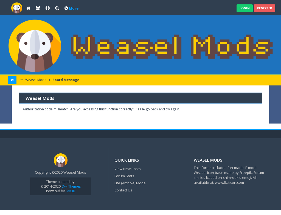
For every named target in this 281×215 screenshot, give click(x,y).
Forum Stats (124, 175)
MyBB (70, 191)
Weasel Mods (35, 80)
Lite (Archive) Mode (130, 182)
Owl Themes (71, 186)
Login (245, 8)
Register (264, 8)
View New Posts (127, 168)
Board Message (65, 80)
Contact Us (123, 190)
